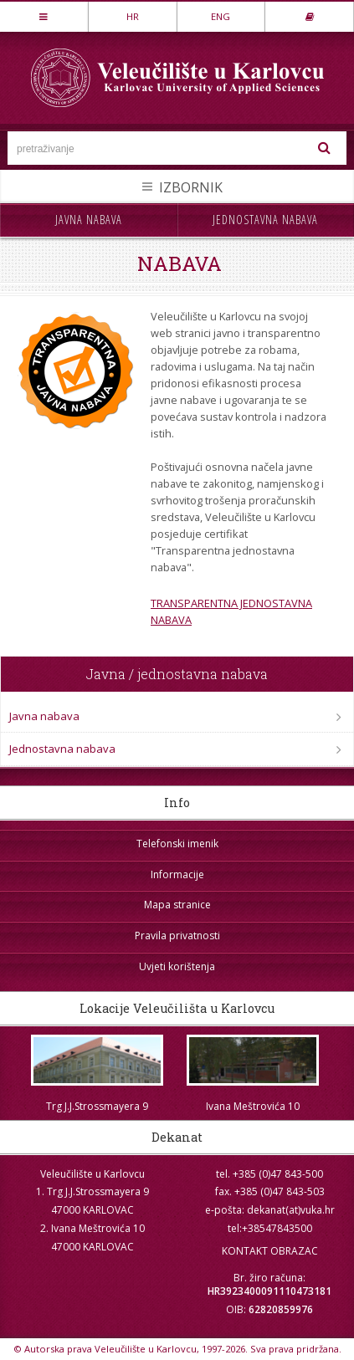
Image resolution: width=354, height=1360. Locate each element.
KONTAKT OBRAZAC (270, 1251)
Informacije (177, 874)
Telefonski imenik (177, 843)
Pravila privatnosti (177, 935)
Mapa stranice (177, 904)
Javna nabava (88, 220)
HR (132, 16)
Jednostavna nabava (265, 220)
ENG (220, 16)
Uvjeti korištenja (177, 966)
